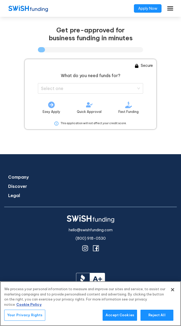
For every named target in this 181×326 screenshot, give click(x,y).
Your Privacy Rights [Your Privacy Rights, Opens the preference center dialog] (24, 315)
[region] (90, 303)
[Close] (172, 289)
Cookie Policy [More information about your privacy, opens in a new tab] (29, 304)
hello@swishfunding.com (91, 230)
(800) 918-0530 (91, 238)
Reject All (156, 315)
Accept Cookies (119, 315)
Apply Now (147, 8)
